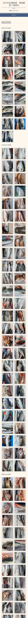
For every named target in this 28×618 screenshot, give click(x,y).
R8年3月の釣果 (6, 474)
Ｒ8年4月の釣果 (6, 145)
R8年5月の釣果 (6, 28)
